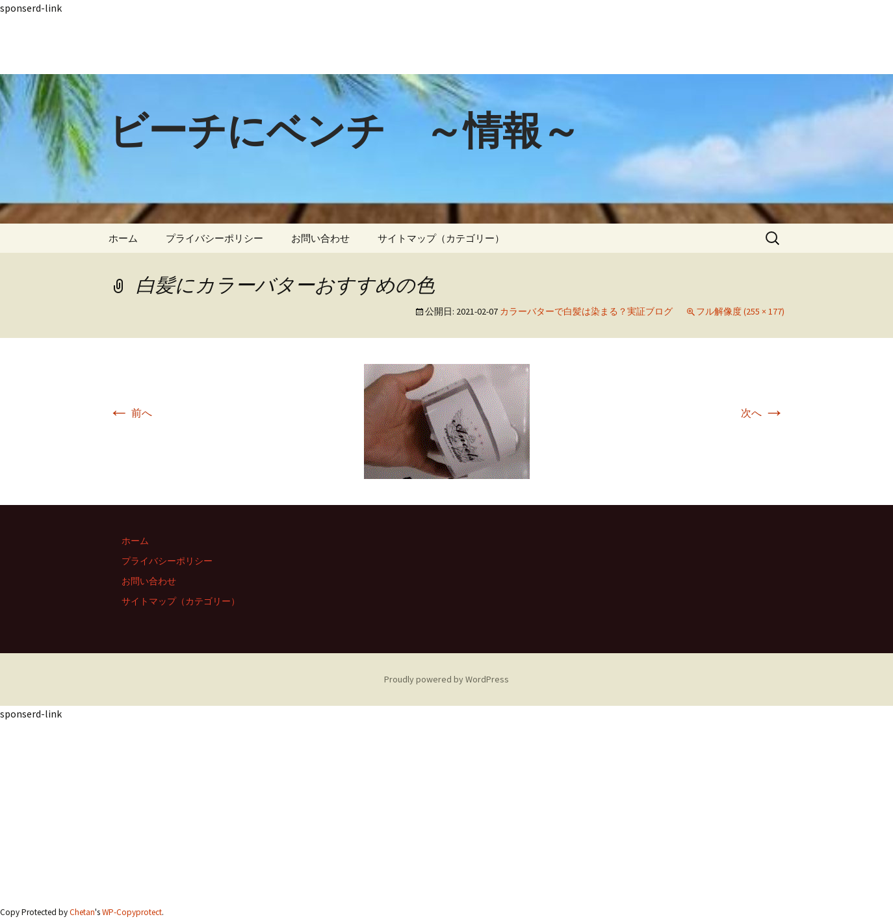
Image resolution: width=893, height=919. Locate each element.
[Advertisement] (390, 45)
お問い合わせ (320, 238)
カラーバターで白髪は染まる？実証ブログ (586, 311)
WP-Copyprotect (132, 912)
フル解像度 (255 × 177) (740, 311)
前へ (130, 412)
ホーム (123, 238)
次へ (762, 412)
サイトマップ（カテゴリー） (441, 238)
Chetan (82, 912)
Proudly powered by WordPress (446, 679)
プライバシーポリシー (214, 238)
